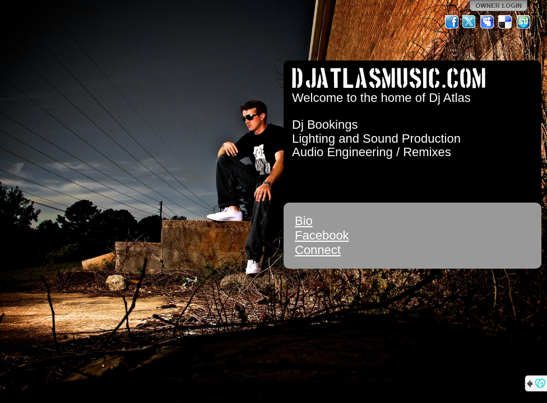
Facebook (322, 235)
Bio (304, 221)
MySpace (487, 22)
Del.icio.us (505, 22)
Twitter (470, 22)
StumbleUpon (523, 22)
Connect (318, 250)
